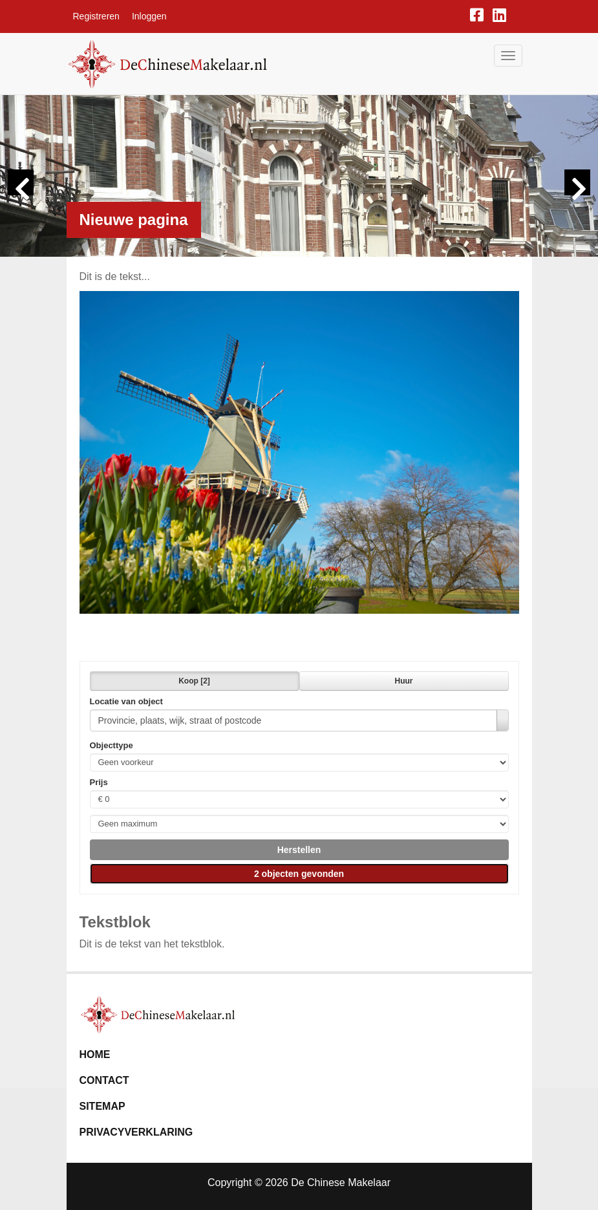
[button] (299, 849)
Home (95, 1054)
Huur (404, 681)
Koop (194, 681)
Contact (104, 1080)
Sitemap (102, 1106)
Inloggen (149, 16)
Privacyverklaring (136, 1132)
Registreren (96, 16)
